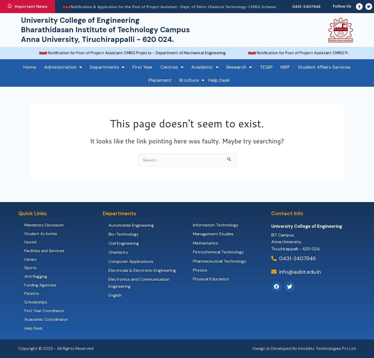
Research (239, 67)
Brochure (191, 80)
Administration (63, 67)
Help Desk (219, 80)
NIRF (285, 67)
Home (29, 67)
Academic (205, 67)
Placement (159, 80)
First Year (142, 67)
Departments (107, 67)
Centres (171, 67)
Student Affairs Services (324, 67)
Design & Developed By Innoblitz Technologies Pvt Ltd (304, 348)
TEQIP (266, 67)
